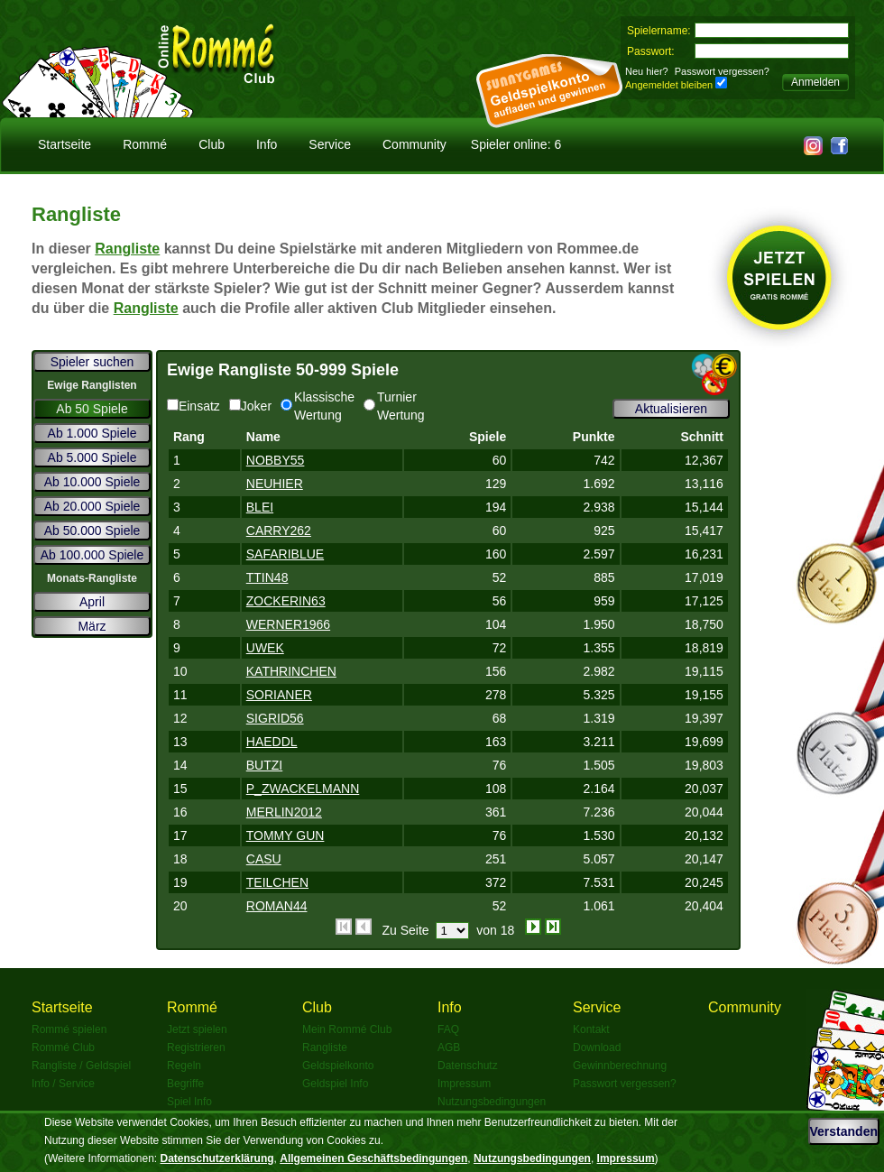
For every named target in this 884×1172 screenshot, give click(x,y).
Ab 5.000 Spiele (92, 457)
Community (414, 144)
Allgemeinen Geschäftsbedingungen (373, 1158)
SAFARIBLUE (285, 554)
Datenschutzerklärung (217, 1158)
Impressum (464, 1083)
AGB (448, 1047)
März (92, 626)
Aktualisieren (671, 408)
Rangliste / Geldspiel (81, 1065)
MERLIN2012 (284, 812)
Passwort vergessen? (722, 71)
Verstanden (844, 1131)
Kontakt (591, 1029)
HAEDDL (272, 741)
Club (211, 144)
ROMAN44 (277, 906)
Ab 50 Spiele (91, 408)
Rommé (145, 144)
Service (329, 144)
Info (266, 144)
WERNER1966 (288, 624)
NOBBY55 (275, 460)
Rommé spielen (69, 1029)
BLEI (259, 507)
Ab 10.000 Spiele (92, 482)
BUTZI (264, 765)
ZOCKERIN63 (286, 601)
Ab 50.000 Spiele (92, 530)
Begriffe (185, 1083)
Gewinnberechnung (620, 1065)
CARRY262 (278, 530)
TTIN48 (267, 577)
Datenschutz (467, 1065)
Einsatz (193, 406)
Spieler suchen (92, 362)
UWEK (265, 648)
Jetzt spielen (197, 1029)
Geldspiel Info (335, 1083)
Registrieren (196, 1047)
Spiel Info (189, 1101)
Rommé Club (63, 1047)
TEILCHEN (277, 882)
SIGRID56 (275, 718)
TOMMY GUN (285, 835)
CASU (263, 859)
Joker (250, 406)
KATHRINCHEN (291, 671)
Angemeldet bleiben (669, 84)
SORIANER (279, 695)
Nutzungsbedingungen (491, 1101)
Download (597, 1047)
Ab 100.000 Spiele (92, 555)
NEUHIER (274, 483)
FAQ (448, 1029)
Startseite (64, 144)
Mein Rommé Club (346, 1029)
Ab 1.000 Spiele (92, 433)
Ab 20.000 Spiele (92, 506)
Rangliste (127, 248)
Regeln (184, 1065)
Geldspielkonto (337, 1065)
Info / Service (63, 1083)
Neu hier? (646, 71)
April (92, 602)
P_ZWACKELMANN (303, 788)
